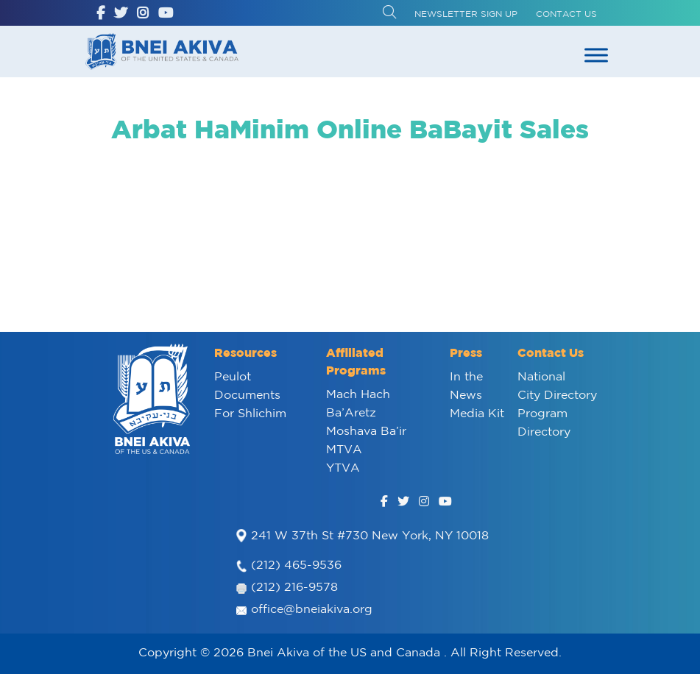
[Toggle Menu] (596, 55)
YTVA (343, 467)
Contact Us (566, 13)
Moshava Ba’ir (366, 430)
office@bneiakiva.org (311, 608)
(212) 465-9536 (296, 564)
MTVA (344, 448)
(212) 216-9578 (294, 586)
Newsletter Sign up (465, 13)
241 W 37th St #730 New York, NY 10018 (370, 535)
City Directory (557, 394)
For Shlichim (250, 412)
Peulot (232, 376)
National (541, 376)
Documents (247, 394)
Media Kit (477, 412)
